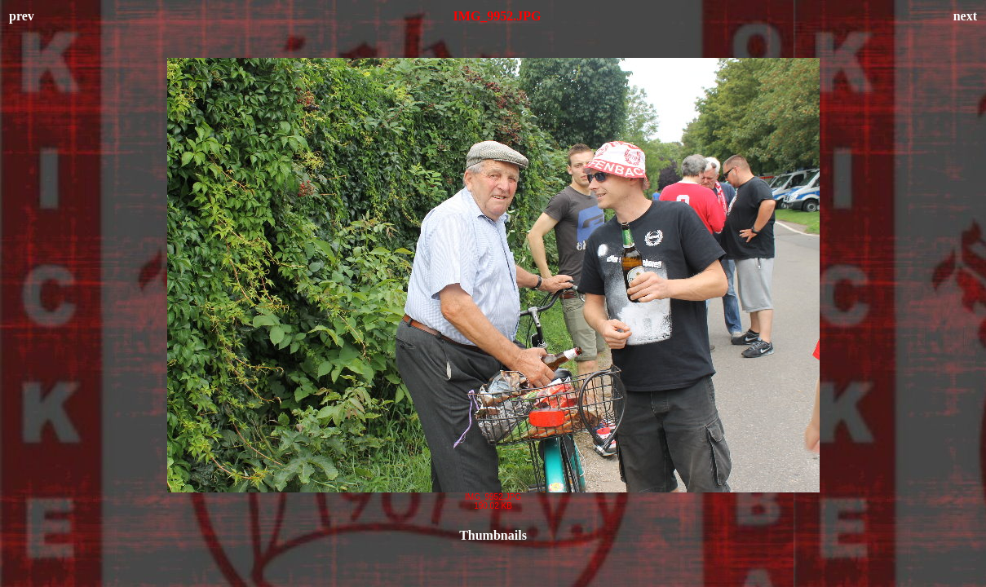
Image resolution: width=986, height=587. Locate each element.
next (965, 16)
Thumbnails (493, 535)
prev (21, 16)
